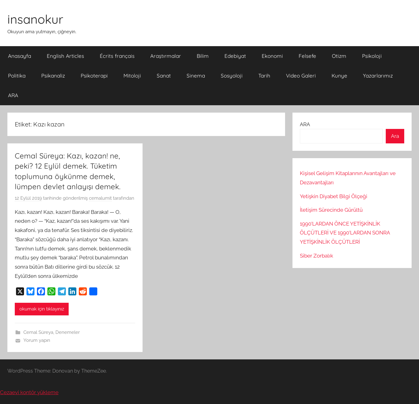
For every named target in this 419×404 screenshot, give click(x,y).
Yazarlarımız (378, 75)
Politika (17, 75)
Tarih (264, 75)
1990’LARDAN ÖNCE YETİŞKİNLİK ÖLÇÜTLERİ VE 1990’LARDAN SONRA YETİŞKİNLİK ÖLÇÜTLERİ (345, 233)
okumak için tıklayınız (41, 309)
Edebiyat (235, 56)
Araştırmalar (165, 56)
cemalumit (100, 198)
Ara (395, 136)
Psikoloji (372, 56)
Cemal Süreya (38, 332)
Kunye (339, 75)
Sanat (164, 75)
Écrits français (117, 56)
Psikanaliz (53, 75)
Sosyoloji (232, 75)
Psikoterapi (94, 75)
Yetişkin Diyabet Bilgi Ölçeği (333, 196)
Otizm (339, 56)
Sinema (196, 75)
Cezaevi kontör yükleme (29, 392)
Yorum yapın (36, 340)
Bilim (203, 56)
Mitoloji (132, 75)
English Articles (65, 56)
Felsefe (307, 56)
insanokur (35, 19)
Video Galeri (301, 75)
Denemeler (67, 332)
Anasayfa (19, 56)
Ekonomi (272, 56)
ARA (13, 95)
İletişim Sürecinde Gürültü (331, 210)
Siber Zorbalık (316, 256)
